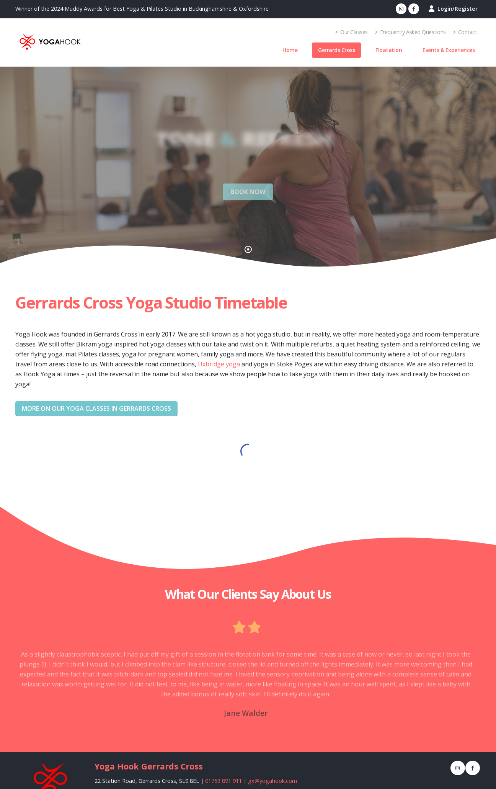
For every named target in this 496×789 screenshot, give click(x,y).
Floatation (388, 50)
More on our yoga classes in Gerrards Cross (96, 408)
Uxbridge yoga (219, 364)
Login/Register (453, 8)
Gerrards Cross (336, 50)
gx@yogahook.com (272, 780)
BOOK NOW (247, 200)
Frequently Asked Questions (410, 32)
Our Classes (352, 32)
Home (289, 50)
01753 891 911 (223, 780)
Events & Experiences (449, 50)
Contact (465, 32)
